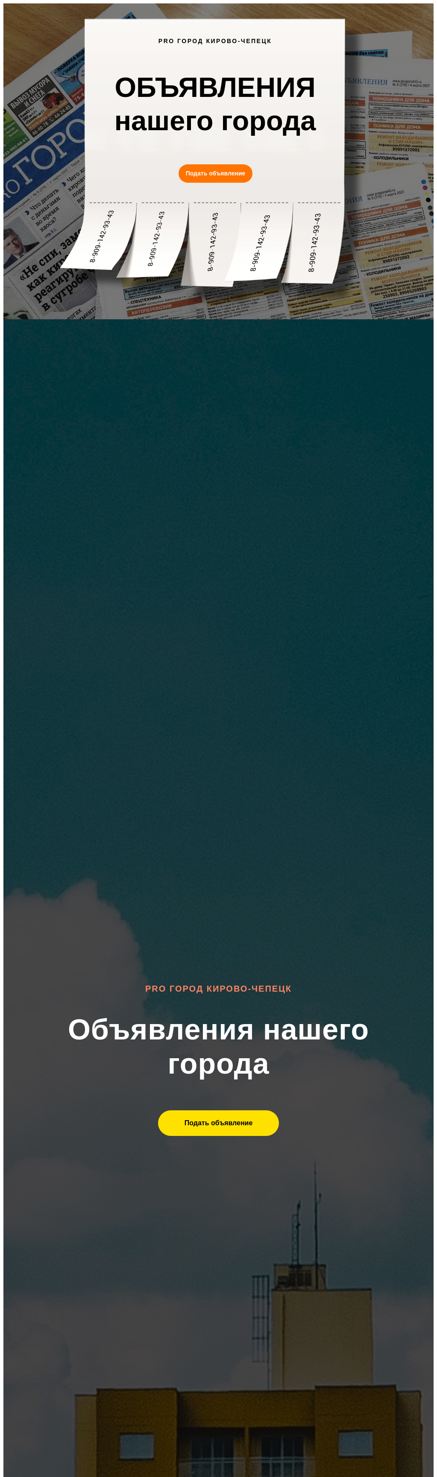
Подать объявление (216, 173)
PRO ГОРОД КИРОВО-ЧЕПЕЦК (215, 41)
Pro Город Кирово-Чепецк (218, 988)
